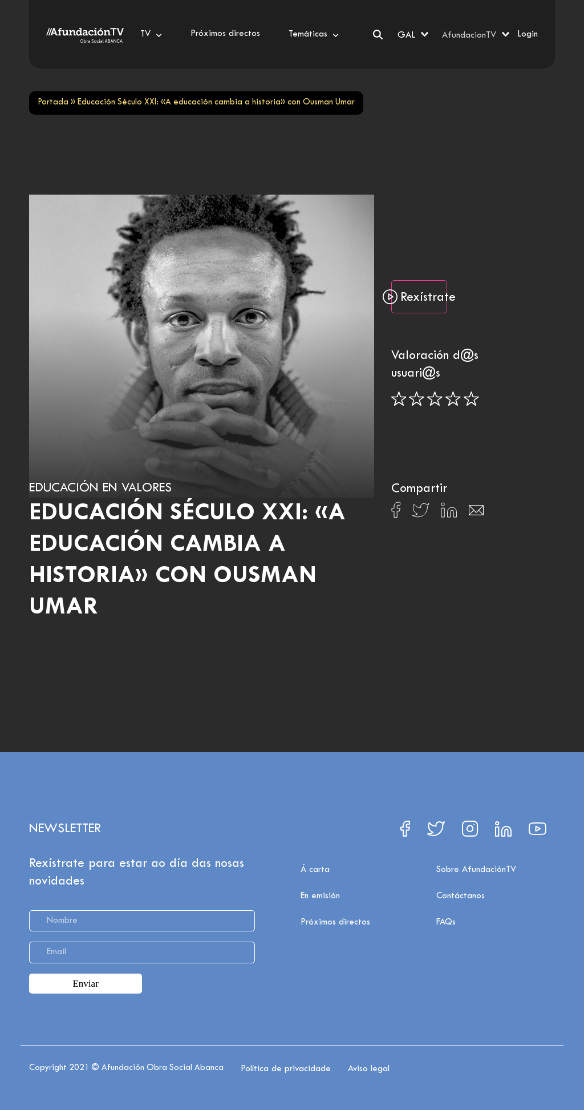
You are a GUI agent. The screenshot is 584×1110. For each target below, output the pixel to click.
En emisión (320, 896)
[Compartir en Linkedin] (449, 513)
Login (527, 34)
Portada (53, 102)
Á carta (315, 870)
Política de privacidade (286, 1069)
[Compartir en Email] (476, 513)
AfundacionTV (469, 35)
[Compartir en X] (420, 513)
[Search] (378, 34)
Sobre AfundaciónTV (476, 870)
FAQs (446, 922)
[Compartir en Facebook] (396, 513)
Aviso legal (369, 1069)
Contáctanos (460, 896)
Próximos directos (335, 922)
